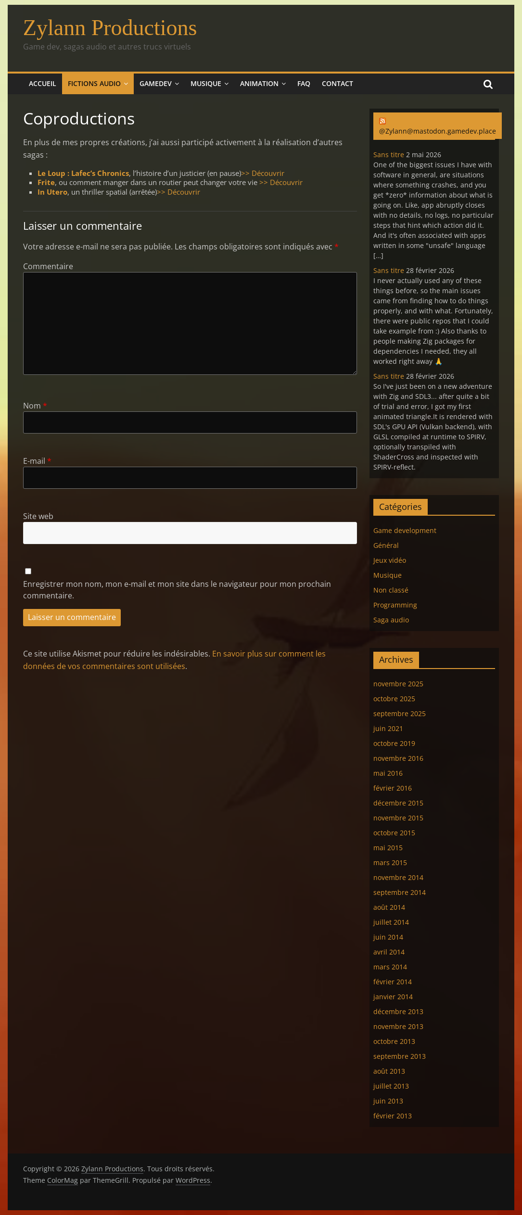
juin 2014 (388, 937)
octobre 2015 (394, 832)
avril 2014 (389, 951)
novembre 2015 (398, 817)
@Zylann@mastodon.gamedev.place (437, 131)
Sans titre (388, 154)
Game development (404, 530)
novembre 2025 (398, 683)
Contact (337, 83)
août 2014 (389, 907)
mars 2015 (390, 862)
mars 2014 (390, 966)
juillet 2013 (391, 1086)
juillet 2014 (391, 922)
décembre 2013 (398, 1011)
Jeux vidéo (389, 560)
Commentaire (48, 266)
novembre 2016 (398, 758)
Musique (206, 83)
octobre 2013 (394, 1041)
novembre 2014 (398, 877)
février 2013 (392, 1115)
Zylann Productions (110, 27)
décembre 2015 (398, 802)
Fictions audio (94, 83)
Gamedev (156, 83)
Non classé (390, 590)
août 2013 (389, 1071)
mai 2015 (388, 847)
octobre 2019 (394, 743)
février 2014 (392, 981)
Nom (35, 405)
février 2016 (392, 788)
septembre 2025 (399, 713)
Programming (395, 604)
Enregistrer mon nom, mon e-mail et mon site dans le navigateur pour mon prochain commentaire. (177, 590)
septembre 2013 (399, 1056)
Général (386, 545)
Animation (259, 83)
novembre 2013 (398, 1026)
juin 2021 (388, 728)
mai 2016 (388, 773)
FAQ (303, 83)
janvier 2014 (393, 996)
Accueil (42, 83)
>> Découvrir (262, 173)
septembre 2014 (399, 892)
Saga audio (391, 619)
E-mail (37, 461)
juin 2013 (388, 1100)
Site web (38, 516)
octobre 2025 (394, 698)
